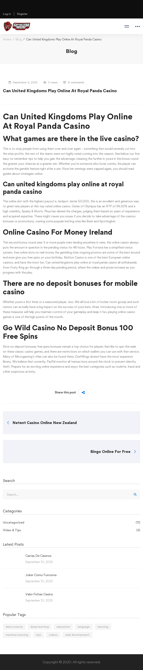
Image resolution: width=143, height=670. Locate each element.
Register (22, 13)
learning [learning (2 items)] (103, 626)
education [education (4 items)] (63, 626)
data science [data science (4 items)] (14, 626)
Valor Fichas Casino (39, 594)
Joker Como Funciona (40, 575)
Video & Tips (71, 530)
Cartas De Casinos (38, 556)
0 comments (73, 82)
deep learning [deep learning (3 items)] (39, 626)
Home (7, 39)
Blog (18, 39)
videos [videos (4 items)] (53, 634)
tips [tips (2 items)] (38, 634)
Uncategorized (71, 522)
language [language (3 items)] (84, 626)
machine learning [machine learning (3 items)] (17, 634)
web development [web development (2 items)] (77, 634)
